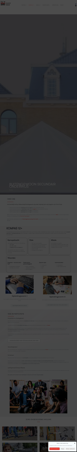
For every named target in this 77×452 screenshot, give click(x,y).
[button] (74, 443)
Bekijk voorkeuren (70, 448)
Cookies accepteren (54, 448)
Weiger (62, 448)
